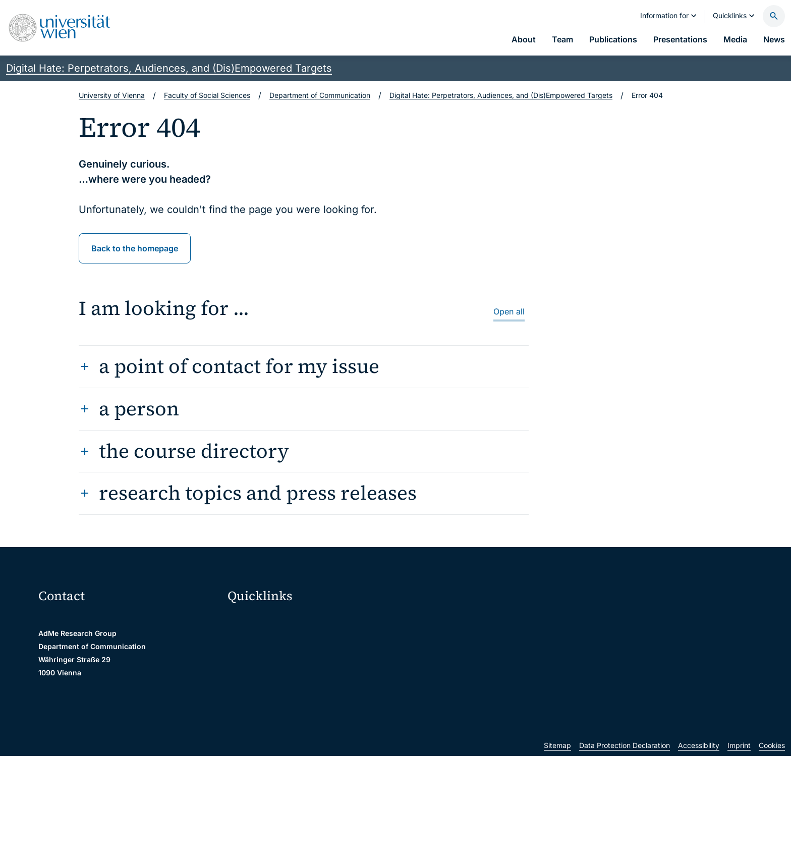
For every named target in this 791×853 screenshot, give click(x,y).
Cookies (772, 842)
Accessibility (698, 842)
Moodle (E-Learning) (268, 620)
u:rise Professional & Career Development (302, 768)
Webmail (248, 641)
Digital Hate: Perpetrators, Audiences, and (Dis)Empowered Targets (169, 68)
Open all (509, 311)
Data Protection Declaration (624, 842)
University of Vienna (112, 95)
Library (246, 726)
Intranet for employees (271, 705)
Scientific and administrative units (290, 747)
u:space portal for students (279, 662)
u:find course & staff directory (283, 683)
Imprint (739, 842)
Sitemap (557, 842)
